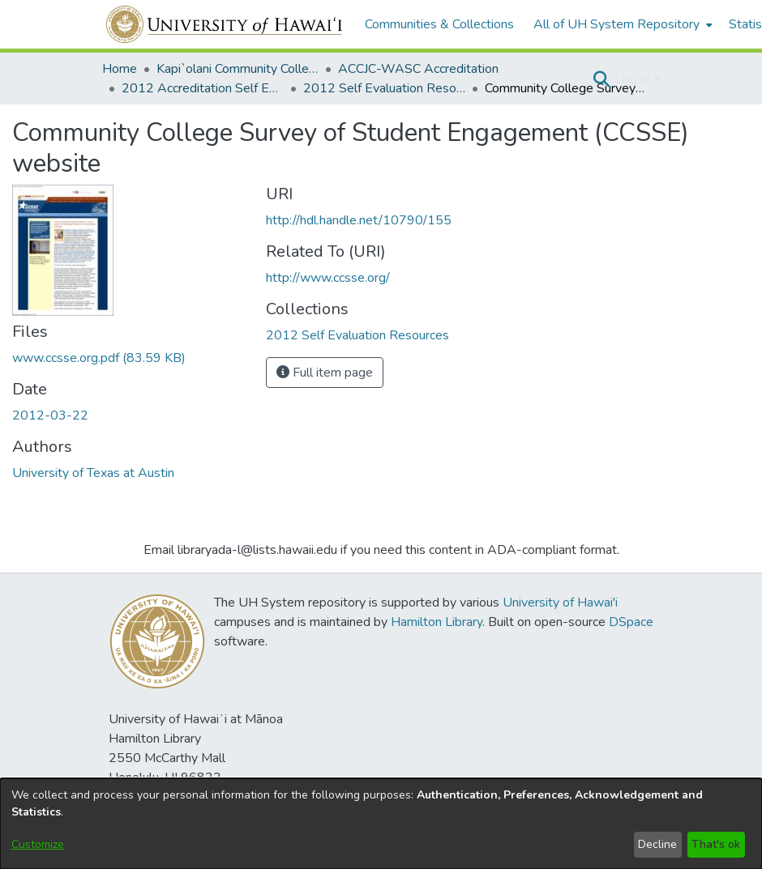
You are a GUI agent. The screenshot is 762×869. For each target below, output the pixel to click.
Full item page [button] (324, 372)
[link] (99, 358)
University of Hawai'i (560, 602)
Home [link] (119, 69)
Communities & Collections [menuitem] (439, 24)
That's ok (715, 844)
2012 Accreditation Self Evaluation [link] (203, 88)
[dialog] (381, 823)
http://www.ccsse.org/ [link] (328, 278)
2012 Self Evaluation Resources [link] (384, 88)
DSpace (631, 622)
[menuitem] (621, 24)
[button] (601, 79)
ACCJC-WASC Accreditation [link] (418, 69)
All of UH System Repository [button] (616, 24)
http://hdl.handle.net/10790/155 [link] (359, 220)
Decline (657, 844)
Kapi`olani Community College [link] (237, 69)
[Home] (225, 24)
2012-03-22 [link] (50, 415)
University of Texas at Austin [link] (93, 473)
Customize (37, 844)
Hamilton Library (436, 622)
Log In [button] (634, 79)
